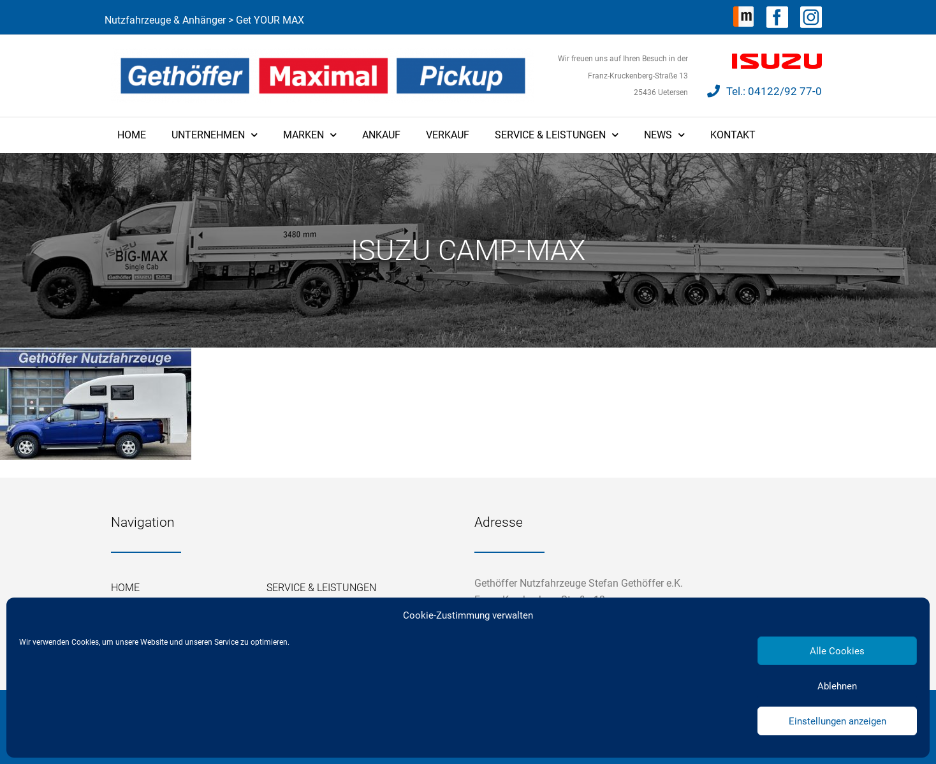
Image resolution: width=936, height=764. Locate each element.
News (664, 135)
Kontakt (733, 135)
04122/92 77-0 (785, 91)
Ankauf (381, 135)
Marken (310, 135)
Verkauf (447, 135)
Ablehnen (837, 686)
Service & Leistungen (556, 135)
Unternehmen (215, 135)
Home (131, 135)
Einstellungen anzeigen (837, 721)
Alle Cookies (837, 651)
